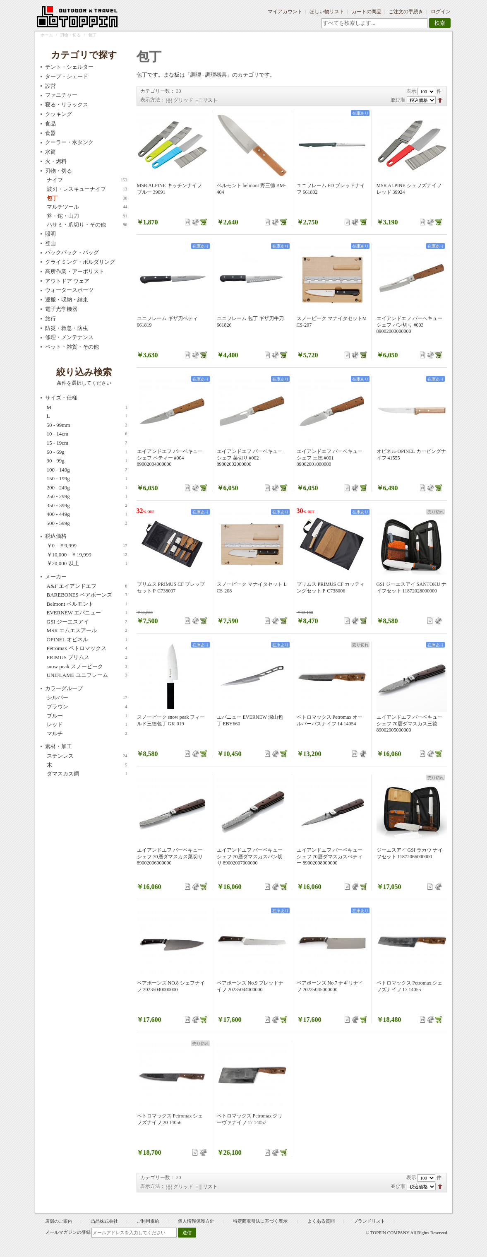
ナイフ (87, 180)
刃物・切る (70, 35)
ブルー (87, 716)
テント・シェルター (69, 67)
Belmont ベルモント (87, 604)
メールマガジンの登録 (68, 1232)
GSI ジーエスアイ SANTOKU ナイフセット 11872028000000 (411, 587)
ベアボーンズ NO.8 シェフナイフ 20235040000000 (171, 986)
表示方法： (152, 100)
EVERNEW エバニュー (87, 612)
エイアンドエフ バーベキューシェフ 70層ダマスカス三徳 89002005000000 (409, 723)
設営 (50, 86)
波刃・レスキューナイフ (87, 189)
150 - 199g (87, 478)
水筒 (50, 152)
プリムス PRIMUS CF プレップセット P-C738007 (171, 587)
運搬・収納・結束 (66, 299)
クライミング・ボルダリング (80, 262)
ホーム (47, 35)
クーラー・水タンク (69, 142)
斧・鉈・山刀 (87, 216)
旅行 (50, 318)
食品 (50, 123)
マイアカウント (285, 11)
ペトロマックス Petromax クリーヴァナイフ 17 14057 (250, 1119)
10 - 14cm (87, 434)
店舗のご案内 (58, 1220)
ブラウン (87, 706)
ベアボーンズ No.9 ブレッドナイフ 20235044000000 (250, 986)
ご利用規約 (148, 1220)
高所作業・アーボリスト (74, 271)
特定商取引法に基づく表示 (261, 1220)
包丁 (87, 198)
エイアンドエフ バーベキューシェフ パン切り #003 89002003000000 (409, 324)
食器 (50, 133)
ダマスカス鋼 (87, 774)
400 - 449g (87, 514)
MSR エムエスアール (87, 630)
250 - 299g (87, 496)
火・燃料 (56, 161)
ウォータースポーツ (69, 290)
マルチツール (87, 207)
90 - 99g (87, 461)
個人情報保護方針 (196, 1220)
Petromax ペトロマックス (87, 648)
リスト (210, 100)
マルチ (87, 733)
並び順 (398, 100)
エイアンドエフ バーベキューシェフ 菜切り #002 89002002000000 (250, 457)
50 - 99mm (87, 425)
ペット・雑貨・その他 (72, 347)
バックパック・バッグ (72, 252)
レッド (87, 724)
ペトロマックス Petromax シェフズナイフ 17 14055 (410, 986)
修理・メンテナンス (69, 337)
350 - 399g (87, 505)
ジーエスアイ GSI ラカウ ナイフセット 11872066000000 (410, 853)
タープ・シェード (66, 76)
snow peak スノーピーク (87, 666)
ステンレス (87, 756)
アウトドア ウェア (67, 281)
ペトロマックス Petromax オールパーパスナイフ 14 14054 (330, 720)
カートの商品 (366, 11)
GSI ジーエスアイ (87, 622)
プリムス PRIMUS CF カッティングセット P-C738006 (331, 587)
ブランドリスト (369, 1220)
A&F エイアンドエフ (87, 586)
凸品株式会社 (104, 1220)
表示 (411, 91)
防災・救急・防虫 (66, 328)
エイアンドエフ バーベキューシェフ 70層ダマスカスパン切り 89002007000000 (250, 856)
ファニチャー (61, 95)
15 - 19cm (87, 443)
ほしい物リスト (326, 11)
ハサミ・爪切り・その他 (87, 225)
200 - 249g (87, 487)
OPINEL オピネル (87, 639)
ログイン (441, 11)
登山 (50, 243)
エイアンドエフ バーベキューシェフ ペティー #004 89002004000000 (170, 457)
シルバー (87, 697)
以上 (87, 563)
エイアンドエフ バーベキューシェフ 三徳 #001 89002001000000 (329, 457)
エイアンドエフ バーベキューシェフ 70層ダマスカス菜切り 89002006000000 (170, 856)
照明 (50, 234)
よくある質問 (321, 1220)
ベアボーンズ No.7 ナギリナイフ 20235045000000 (330, 986)
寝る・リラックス (66, 104)
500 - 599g (87, 523)
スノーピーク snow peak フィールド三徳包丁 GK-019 (171, 720)
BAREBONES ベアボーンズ (87, 595)
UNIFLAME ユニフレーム (87, 675)
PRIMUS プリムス (87, 657)
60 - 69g (87, 452)
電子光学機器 (61, 309)
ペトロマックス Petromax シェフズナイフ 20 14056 (170, 1119)
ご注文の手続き (406, 11)
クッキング (58, 114)
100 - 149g (87, 470)
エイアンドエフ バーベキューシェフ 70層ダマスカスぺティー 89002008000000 (329, 856)
